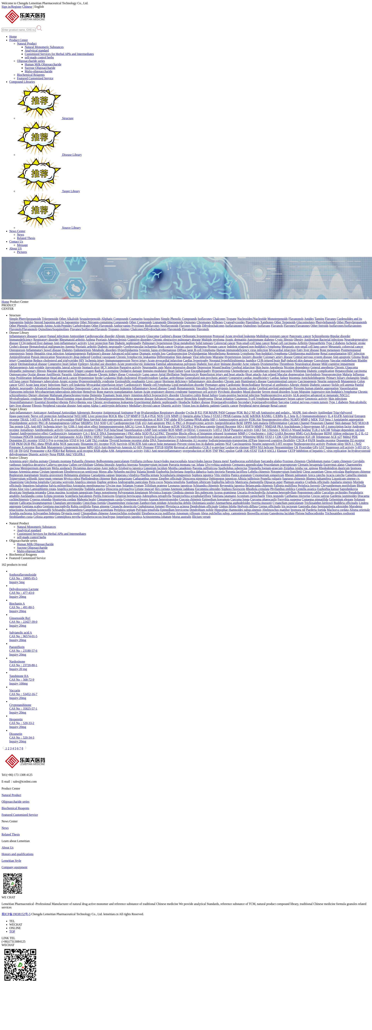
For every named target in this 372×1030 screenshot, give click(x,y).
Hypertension (233, 357)
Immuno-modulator (155, 370)
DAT (26, 450)
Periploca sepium (124, 509)
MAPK (296, 412)
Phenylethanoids (325, 322)
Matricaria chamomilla (249, 482)
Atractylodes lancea (200, 461)
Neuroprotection (331, 374)
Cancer (42, 336)
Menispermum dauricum (35, 468)
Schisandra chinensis (206, 485)
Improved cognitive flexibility (276, 440)
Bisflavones (152, 325)
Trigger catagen (84, 370)
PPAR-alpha (202, 419)
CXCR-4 (301, 440)
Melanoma (200, 346)
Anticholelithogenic (313, 377)
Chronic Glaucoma (346, 367)
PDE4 (56, 450)
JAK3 (257, 430)
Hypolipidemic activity (23, 423)
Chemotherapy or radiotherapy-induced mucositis (261, 370)
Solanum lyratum (133, 485)
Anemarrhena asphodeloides (232, 502)
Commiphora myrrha (68, 516)
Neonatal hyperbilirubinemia (227, 360)
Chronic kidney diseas (111, 374)
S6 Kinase (164, 426)
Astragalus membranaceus (88, 485)
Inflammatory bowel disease (43, 350)
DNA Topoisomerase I (113, 433)
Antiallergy (27, 430)
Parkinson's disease (99, 353)
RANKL (267, 416)
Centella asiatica (306, 489)
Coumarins (136, 318)
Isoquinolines (152, 318)
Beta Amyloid (92, 419)
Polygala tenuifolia (147, 509)
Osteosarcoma (18, 374)
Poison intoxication (43, 357)
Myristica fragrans (160, 492)
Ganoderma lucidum (282, 513)
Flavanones (189, 329)
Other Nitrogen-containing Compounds (104, 322)
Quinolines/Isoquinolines (53, 329)
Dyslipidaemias (197, 353)
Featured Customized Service (35, 78)
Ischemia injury (95, 360)
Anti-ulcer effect (88, 426)
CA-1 (86, 433)
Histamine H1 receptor (95, 443)
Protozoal (218, 336)
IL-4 (330, 416)
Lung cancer (150, 374)
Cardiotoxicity (133, 384)
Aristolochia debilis (179, 502)
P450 (222, 412)
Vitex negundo (275, 496)
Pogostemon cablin (309, 492)
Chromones (204, 322)
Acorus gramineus (225, 492)
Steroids (196, 325)
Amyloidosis (313, 374)
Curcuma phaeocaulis (263, 499)
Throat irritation (224, 398)
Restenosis (233, 353)
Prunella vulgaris (271, 478)
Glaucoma (152, 336)
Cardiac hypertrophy (195, 360)
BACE (95, 433)
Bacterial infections (331, 339)
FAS (96, 423)
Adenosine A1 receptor (193, 440)
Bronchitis (190, 398)
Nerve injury (139, 360)
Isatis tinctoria (216, 471)
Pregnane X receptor (22, 447)
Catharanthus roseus (145, 478)
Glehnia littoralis (104, 464)
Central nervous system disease (312, 357)
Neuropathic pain (153, 367)
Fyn (50, 440)
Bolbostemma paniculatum (112, 461)
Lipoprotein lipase (74, 447)
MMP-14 (181, 430)
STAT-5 (43, 440)
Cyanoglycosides (234, 322)
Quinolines (250, 325)
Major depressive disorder (180, 367)
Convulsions (321, 360)
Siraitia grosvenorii (51, 475)
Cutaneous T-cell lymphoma (251, 398)
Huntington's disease (253, 381)
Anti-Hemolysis (111, 447)
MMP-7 (259, 426)
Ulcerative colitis (190, 395)
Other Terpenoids (285, 322)
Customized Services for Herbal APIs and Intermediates (59, 54)
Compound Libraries (22, 81)
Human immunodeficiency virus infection (242, 350)
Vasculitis (202, 388)
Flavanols (277, 325)
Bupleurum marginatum (24, 475)
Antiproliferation (19, 357)
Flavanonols (296, 318)
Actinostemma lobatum (156, 516)
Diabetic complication (320, 370)
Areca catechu (316, 475)
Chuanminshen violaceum (123, 502)
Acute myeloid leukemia (240, 336)
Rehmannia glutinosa (77, 475)
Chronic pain (232, 381)
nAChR (325, 430)
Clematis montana (60, 461)
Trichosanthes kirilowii (318, 502)
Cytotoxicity (134, 374)
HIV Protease (145, 447)
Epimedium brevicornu (174, 509)
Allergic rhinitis (299, 384)
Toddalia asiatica (94, 489)
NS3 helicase (266, 447)
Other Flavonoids (102, 325)
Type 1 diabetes (338, 402)
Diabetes (67, 350)
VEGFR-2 (186, 426)
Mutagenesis (348, 381)
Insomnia (295, 377)
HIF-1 (214, 419)
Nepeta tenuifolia (174, 482)
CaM (88, 440)
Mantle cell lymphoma (157, 384)
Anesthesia (276, 367)
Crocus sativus (320, 496)
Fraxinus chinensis (294, 461)
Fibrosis (37, 405)
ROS (171, 430)
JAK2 (270, 433)
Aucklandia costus (31, 496)
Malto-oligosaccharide (38, 71)
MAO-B (363, 423)
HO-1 (240, 426)
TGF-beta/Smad (113, 430)
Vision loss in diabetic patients (201, 405)
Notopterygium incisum (153, 464)
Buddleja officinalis (346, 502)
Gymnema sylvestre (135, 499)
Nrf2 (355, 423)
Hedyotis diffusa (247, 506)
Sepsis (29, 353)
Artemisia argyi (19, 461)
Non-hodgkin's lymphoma (271, 353)
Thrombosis (286, 364)
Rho (120, 416)
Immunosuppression (117, 360)
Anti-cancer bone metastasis (159, 443)
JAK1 (147, 450)
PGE (153, 416)
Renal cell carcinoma (284, 343)
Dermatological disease (32, 364)
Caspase (231, 412)
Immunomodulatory (314, 416)
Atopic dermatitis (236, 339)
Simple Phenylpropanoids (25, 318)
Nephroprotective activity (276, 395)
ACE (334, 436)
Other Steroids (320, 325)
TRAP (226, 430)
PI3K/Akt (255, 419)
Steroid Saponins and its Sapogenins (56, 322)
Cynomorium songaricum (268, 475)
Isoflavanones (233, 325)
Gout (187, 370)
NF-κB (255, 412)
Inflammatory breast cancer (287, 398)
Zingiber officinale (170, 478)
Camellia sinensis (356, 475)
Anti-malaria (260, 423)
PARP (79, 419)
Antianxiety (75, 433)
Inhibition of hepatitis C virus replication (321, 450)
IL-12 (364, 433)
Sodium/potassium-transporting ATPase (232, 440)
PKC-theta (37, 443)
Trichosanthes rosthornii (340, 513)
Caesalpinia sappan (103, 475)
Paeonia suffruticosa (205, 468)
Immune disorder (231, 364)
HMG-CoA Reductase (309, 433)
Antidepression (43, 436)
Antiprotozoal (111, 412)
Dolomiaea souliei (203, 502)
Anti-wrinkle (36, 367)
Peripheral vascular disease (59, 405)
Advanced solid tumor (125, 353)
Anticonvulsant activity (227, 436)
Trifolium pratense (155, 485)
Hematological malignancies (46, 346)
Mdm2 (347, 436)
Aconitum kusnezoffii (37, 509)
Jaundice (251, 360)
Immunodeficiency (21, 339)
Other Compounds (140, 322)
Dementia (96, 395)
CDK (278, 436)
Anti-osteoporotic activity (117, 419)
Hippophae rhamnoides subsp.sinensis (237, 509)
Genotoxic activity (316, 398)
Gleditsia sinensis (183, 492)
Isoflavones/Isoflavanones (345, 325)
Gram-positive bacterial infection (239, 395)
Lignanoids (160, 322)
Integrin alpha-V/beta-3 (197, 416)
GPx (315, 447)
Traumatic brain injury (116, 395)
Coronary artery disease (278, 357)
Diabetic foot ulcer (208, 364)
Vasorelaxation (348, 388)
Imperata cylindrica (128, 475)
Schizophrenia (321, 336)
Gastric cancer (229, 405)
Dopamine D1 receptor (23, 440)
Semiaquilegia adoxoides (332, 506)
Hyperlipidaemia (128, 350)
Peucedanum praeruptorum (280, 464)
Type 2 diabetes (335, 343)
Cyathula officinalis (317, 482)
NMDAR (270, 426)
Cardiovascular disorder (100, 336)
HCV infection (110, 367)
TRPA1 (88, 436)
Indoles (28, 322)
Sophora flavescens (233, 489)
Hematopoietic (186, 388)
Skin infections (337, 398)
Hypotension (86, 377)
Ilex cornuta (162, 489)
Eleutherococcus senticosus (81, 471)
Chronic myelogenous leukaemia (113, 402)
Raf (63, 450)
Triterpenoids (50, 318)
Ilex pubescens (204, 492)
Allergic (120, 336)
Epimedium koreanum (216, 499)
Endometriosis (82, 350)
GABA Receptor (285, 433)
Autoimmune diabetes (260, 339)
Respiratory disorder (46, 339)
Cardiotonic (233, 384)
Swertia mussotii (261, 502)
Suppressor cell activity (202, 391)
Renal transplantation (333, 353)
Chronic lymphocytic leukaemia (136, 357)
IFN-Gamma (186, 419)
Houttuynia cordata (64, 499)
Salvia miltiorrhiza (60, 485)
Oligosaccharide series (31, 61)
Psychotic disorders (230, 391)
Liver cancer (154, 381)
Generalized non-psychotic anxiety (206, 377)
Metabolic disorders (104, 350)
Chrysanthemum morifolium (338, 485)
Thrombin (172, 433)
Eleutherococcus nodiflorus (159, 513)
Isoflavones (205, 318)
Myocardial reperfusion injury (104, 384)
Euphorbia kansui (328, 489)
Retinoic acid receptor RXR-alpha (87, 450)
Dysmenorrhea (269, 364)
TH (21, 450)
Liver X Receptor (146, 426)
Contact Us (16, 241)
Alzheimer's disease (85, 374)
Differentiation (166, 357)
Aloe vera (23, 489)
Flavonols (203, 329)
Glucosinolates (305, 322)
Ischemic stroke (356, 343)
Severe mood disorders (276, 391)
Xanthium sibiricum (198, 482)
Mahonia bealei (86, 499)
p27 (339, 436)
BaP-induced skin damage (297, 360)
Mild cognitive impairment (338, 364)
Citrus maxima (56, 492)
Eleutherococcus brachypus (98, 516)
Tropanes (113, 329)
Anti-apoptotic (342, 357)
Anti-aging (83, 405)
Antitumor (127, 412)
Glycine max (114, 485)
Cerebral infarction (243, 367)
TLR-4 (145, 416)
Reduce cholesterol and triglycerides (55, 360)
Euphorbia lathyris (222, 482)
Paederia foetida (316, 509)
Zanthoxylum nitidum (153, 502)
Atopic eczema (68, 381)
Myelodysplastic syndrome (26, 398)
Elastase (282, 450)
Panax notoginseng (105, 492)
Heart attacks (253, 374)
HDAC (191, 430)
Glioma (356, 357)
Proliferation (24, 377)
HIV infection (356, 353)
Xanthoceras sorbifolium (245, 461)
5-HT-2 (217, 430)
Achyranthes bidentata (47, 513)
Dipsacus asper (273, 482)
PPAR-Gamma (232, 416)
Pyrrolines (137, 325)
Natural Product (27, 43)
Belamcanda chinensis (259, 485)
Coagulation (24, 360)
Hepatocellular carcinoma (351, 370)
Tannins (319, 318)
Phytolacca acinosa (177, 506)
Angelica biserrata (126, 464)
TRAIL (24, 419)
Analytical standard (37, 50)
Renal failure (210, 395)
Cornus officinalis (270, 506)
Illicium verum (201, 516)
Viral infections (202, 357)
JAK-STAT (250, 450)
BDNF (328, 433)
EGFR (338, 416)
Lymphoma (247, 353)
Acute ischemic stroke (242, 388)
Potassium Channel (322, 423)
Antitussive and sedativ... (276, 412)
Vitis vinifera (222, 475)
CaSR (239, 450)
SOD (103, 423)
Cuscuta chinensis (190, 499)
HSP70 (249, 426)
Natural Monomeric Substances (44, 47)
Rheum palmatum (296, 475)
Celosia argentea (43, 516)
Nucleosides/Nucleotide (252, 318)
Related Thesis (26, 238)
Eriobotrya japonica (130, 468)
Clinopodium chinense (95, 513)
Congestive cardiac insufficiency (249, 377)
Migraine (218, 357)
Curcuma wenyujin (62, 482)
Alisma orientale (359, 509)
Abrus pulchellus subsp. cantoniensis (223, 513)
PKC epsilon (226, 450)
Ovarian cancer (183, 346)
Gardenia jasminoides (343, 496)
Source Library (49, 227)
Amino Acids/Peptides (58, 325)
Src (65, 426)
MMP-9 (135, 416)
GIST (21, 384)
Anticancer (40, 412)
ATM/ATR (134, 443)
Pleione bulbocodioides (309, 513)
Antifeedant (311, 339)
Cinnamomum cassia (110, 499)
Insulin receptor (326, 440)
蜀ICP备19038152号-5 (16, 914)
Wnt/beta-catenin (204, 426)
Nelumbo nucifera (124, 471)
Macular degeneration (60, 370)
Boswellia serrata (258, 513)
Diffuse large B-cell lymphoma (196, 350)
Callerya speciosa (57, 464)
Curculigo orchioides (335, 492)
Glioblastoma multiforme (304, 353)
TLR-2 (316, 430)
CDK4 (99, 430)
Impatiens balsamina (35, 485)
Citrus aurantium (313, 471)
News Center (17, 231)
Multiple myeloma (212, 339)
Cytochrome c (257, 433)
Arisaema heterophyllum (281, 492)
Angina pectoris (136, 336)
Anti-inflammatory (21, 412)
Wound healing (221, 367)
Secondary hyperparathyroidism (258, 402)
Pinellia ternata (149, 475)
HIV (82, 360)
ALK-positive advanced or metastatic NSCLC (321, 395)
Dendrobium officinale (204, 506)
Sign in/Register (12, 6)
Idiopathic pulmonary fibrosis (27, 370)
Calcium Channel (299, 423)
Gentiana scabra (32, 506)
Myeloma (49, 398)
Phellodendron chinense (95, 478)
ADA (97, 447)
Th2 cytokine (100, 440)
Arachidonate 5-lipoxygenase (302, 426)
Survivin (122, 443)
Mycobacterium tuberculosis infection (58, 391)
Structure (45, 118)
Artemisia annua (29, 471)
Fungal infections (58, 336)
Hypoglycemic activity (200, 423)
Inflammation (41, 377)
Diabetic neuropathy (110, 346)
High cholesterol (127, 377)
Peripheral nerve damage (254, 405)
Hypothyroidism (148, 377)
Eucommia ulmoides (208, 489)
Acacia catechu (335, 475)
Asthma (90, 339)
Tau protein (16, 426)
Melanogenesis (18, 367)
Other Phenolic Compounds (26, 325)
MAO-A (286, 430)
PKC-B (43, 423)
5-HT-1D (360, 447)
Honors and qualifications (17, 854)
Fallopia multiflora (285, 485)
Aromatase (230, 433)
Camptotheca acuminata (98, 509)
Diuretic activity (171, 405)
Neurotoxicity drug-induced (73, 357)
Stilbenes (217, 322)
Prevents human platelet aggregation (316, 388)
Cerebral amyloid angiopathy (275, 388)
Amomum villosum (188, 513)
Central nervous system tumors (309, 402)
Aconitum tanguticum (79, 492)
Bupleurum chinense (357, 471)
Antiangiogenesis (75, 353)
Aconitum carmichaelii (251, 496)
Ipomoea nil (298, 509)
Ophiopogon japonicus (223, 478)
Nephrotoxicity (189, 374)
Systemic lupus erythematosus (157, 350)
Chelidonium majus (318, 461)
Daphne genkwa (107, 482)
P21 (200, 412)
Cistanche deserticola (123, 506)
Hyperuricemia (221, 370)
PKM (19, 443)
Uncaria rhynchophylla (251, 492)
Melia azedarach (62, 468)
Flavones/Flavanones (297, 325)
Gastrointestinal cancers (282, 381)
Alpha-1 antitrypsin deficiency (109, 405)
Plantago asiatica (293, 482)
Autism (137, 391)
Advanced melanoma (47, 388)
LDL (27, 426)
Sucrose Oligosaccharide (40, 67)
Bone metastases (330, 350)
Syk (81, 440)
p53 (144, 423)
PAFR (311, 440)
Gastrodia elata (307, 506)
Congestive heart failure (62, 364)
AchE (245, 416)
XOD (145, 433)
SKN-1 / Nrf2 (353, 443)
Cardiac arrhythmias (171, 377)
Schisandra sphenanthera (67, 509)
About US (15, 248)
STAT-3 (217, 416)
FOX (113, 443)
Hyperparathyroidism (224, 402)
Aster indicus (109, 468)
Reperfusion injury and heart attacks (222, 374)
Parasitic (67, 374)
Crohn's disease (18, 346)
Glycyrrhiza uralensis (218, 464)
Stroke (99, 377)
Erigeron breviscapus (128, 496)
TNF (215, 450)
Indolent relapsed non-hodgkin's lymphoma (254, 346)
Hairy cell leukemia (73, 384)
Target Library (48, 191)
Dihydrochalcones (213, 325)
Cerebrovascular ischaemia (140, 346)
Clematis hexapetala (310, 464)
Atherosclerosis (117, 339)
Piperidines (253, 322)
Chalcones (219, 318)
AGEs (79, 436)
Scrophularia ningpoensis (175, 475)
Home (13, 36)
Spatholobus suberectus (232, 468)
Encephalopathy (201, 370)
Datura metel (221, 461)
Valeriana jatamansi (224, 496)
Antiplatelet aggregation (349, 419)
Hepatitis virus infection (49, 353)
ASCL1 (271, 450)
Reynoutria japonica (232, 485)
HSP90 (168, 447)
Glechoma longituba (37, 482)
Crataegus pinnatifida (315, 499)
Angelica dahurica (195, 471)
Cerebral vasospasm (103, 357)
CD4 (285, 436)
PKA (280, 426)
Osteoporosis (17, 350)
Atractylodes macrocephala (170, 461)
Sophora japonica (202, 475)
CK (296, 447)
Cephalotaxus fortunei (151, 506)
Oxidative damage (130, 370)
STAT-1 (269, 436)
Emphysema (205, 398)
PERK (61, 454)
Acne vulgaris (251, 364)
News (20, 234)
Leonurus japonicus (180, 485)
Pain (111, 343)
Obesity (299, 339)
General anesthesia (322, 367)
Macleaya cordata (338, 509)
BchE (239, 423)
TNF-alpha (170, 419)
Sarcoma (283, 402)
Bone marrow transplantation (115, 391)
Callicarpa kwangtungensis (35, 502)
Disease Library (49, 154)
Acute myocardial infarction (164, 360)
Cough (172, 388)
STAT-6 (74, 440)
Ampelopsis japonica (129, 516)
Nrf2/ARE (80, 416)
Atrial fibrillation (169, 374)
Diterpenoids (175, 322)
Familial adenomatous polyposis (176, 364)
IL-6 (54, 419)
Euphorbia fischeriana (169, 471)
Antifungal (54, 412)
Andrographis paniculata (133, 482)
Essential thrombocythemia (51, 402)
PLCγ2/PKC (157, 433)
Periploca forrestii (309, 485)
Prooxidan (67, 388)
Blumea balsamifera (318, 478)
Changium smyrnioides (67, 502)
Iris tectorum (289, 506)
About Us (8, 847)
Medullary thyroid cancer (145, 405)
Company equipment (14, 867)
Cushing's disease (171, 336)
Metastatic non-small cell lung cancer (305, 346)
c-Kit (48, 450)
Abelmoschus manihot (276, 509)
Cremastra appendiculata (247, 464)
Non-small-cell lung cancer (253, 343)
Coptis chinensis (341, 461)
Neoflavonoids (169, 325)
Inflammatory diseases (23, 336)
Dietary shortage (38, 395)
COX (167, 416)
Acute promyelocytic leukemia (136, 364)
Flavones (184, 325)
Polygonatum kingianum (133, 492)
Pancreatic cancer (300, 336)
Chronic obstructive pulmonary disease (176, 339)
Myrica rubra (72, 478)
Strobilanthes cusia (21, 516)
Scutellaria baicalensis (78, 496)
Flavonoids (174, 329)
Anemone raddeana (182, 489)
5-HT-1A (35, 419)
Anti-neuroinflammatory (166, 450)
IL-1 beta (289, 416)
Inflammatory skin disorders (206, 381)
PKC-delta (134, 433)
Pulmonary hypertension (157, 343)
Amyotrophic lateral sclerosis (63, 367)
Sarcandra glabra (271, 461)
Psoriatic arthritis (86, 346)
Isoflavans (264, 325)
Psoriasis (101, 339)
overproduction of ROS (148, 419)
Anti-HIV (37, 426)
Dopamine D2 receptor (350, 440)
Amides (309, 318)
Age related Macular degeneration (283, 374)
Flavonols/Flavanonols (23, 329)
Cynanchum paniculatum (288, 502)
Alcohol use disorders (103, 364)
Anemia (70, 346)
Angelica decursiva (33, 464)
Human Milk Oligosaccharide (43, 64)
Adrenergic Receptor (89, 412)
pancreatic (73, 443)
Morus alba (105, 471)
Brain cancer (165, 346)
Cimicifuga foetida (94, 502)
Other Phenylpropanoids (352, 322)
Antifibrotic (53, 374)
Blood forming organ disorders (75, 398)
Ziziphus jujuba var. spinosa (300, 468)
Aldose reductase (343, 433)
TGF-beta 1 (326, 419)
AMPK (45, 419)
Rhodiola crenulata (257, 489)
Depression (204, 367)
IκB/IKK (255, 416)
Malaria (347, 374)
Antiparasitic (67, 436)
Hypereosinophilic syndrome (96, 381)
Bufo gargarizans (121, 478)
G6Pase (75, 423)
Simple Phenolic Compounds (179, 318)
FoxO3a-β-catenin (155, 436)
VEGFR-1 (78, 454)
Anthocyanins (122, 325)
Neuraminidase (284, 447)
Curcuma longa (239, 499)
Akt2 (68, 454)
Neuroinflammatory (21, 402)
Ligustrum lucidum (155, 468)
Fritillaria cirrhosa (141, 461)
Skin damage (184, 357)
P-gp (137, 412)
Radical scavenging (107, 370)
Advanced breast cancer (168, 398)
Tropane (231, 318)
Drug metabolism (184, 343)
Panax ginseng (101, 506)
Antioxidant (76, 336)
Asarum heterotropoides (163, 499)
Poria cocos (156, 482)
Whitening (299, 370)
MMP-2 (305, 419)
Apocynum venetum (50, 478)
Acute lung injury (36, 384)
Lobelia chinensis (259, 471)
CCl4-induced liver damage (36, 343)
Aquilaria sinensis (341, 482)
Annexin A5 (128, 447)
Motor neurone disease (139, 398)
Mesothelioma (217, 353)
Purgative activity (130, 367)
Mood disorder (252, 391)
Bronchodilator (251, 384)
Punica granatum (241, 475)
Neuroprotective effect (275, 419)
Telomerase (323, 436)
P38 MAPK (210, 412)
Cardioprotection (176, 353)
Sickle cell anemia (342, 384)
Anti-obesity (309, 412)
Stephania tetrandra (34, 492)
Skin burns (262, 367)
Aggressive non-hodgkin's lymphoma (334, 391)
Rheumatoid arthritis (72, 339)
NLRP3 (295, 419)
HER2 (260, 436)
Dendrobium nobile (201, 509)
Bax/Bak (41, 447)
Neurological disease (308, 364)
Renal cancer (279, 405)
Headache (184, 402)
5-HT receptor (284, 443)
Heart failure (175, 370)
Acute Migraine (300, 391)
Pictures (22, 252)
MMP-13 (177, 416)
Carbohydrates (81, 325)
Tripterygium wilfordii (23, 478)
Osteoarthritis (317, 343)
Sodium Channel (113, 436)
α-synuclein (61, 440)
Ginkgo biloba (228, 506)
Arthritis (302, 343)
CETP (291, 450)
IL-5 (298, 416)
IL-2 (357, 433)
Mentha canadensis (180, 468)
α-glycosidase (65, 419)
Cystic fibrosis (284, 339)
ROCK (113, 416)
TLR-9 (262, 450)
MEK (314, 419)
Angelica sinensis (85, 482)
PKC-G (170, 423)
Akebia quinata (38, 461)
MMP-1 (243, 433)
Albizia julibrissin (249, 478)
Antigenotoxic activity (129, 450)
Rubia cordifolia (81, 506)
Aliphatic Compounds (114, 318)
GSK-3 (72, 426)
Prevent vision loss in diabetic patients (201, 443)
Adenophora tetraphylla (156, 496)
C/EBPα (278, 416)
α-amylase (218, 447)
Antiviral (348, 416)
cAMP (147, 430)
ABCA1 (129, 426)
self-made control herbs (39, 57)
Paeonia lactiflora (236, 471)
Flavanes (330, 318)
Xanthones (266, 322)
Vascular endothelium (343, 360)
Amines (125, 329)
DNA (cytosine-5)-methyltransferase (189, 436)
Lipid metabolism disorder (188, 384)
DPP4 (253, 447)
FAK (138, 423)
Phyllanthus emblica (282, 489)
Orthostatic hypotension (197, 336)
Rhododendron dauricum (334, 468)
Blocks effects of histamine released (201, 433)
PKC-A (180, 423)
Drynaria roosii (70, 513)
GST (322, 447)
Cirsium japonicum (51, 471)
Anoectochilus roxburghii (125, 513)
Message (22, 245)
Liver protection (98, 343)
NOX (63, 443)
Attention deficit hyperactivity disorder (155, 395)
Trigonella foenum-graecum (265, 468)
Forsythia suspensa (289, 499)
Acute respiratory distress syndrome (165, 391)
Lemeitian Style (11, 860)
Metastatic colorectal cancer (346, 346)
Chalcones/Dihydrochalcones (148, 329)
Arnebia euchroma (20, 513)
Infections (54, 384)
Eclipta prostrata (54, 496)
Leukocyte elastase (237, 447)
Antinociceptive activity (233, 419)
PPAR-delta (52, 443)
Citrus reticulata (334, 471)
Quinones (190, 322)
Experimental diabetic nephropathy (156, 402)
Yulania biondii (145, 471)
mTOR (175, 426)
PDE (355, 436)
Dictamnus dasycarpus (87, 468)
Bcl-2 (247, 412)
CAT (110, 423)
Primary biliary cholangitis (342, 377)
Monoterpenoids (277, 318)
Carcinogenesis (307, 381)
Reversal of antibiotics (275, 384)
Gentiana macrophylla (56, 506)
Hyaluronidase (150, 412)
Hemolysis (89, 391)
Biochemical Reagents (31, 74)
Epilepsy (83, 364)
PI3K (240, 412)
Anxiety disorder (252, 357)
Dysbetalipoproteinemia (110, 398)
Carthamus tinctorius (297, 496)
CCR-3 (206, 447)
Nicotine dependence (297, 367)
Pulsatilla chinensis (84, 461)
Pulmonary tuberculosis (44, 381)
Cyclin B (191, 412)
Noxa (52, 454)
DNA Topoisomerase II (164, 440)
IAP (55, 436)
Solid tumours (204, 343)
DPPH (248, 423)
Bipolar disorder (340, 336)
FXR (12, 443)
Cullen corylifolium (81, 464)
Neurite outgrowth (328, 381)
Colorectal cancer (224, 343)
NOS (160, 416)
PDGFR (28, 436)
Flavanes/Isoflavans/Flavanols (88, 329)
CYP (127, 416)
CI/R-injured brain (268, 360)
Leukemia (109, 377)
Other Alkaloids (69, 318)
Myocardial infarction (282, 350)
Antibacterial (65, 416)
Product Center (18, 40)
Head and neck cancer (63, 377)
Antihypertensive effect (33, 433)
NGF (228, 443)
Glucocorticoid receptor (79, 430)
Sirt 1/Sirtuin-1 (271, 430)
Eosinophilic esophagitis (130, 381)
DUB (27, 443)
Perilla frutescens (104, 496)
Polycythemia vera (80, 402)
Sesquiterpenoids (90, 318)
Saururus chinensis (293, 478)
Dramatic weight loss (152, 353)
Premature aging (215, 384)
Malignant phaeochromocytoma (69, 395)
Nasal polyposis (218, 388)
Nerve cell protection (44, 416)
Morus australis (181, 516)
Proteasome (37, 450)
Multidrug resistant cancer (272, 336)
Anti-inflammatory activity (70, 343)
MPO (90, 447)
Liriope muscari (144, 489)
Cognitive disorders (139, 339)
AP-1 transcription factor (336, 426)
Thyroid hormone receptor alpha (129, 440)
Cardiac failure (279, 377)
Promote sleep (335, 443)
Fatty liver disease (308, 350)
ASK (111, 450)
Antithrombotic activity (49, 430)
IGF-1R (310, 436)
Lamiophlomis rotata (43, 489)
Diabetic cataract (320, 384)
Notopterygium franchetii (286, 471)
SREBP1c (87, 423)
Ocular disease (37, 374)
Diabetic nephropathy (128, 343)
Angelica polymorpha (70, 489)
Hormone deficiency (175, 381)
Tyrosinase (16, 436)
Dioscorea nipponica (195, 478)
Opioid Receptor (226, 426)
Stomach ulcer (91, 367)
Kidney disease (200, 402)
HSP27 (98, 436)
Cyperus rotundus (41, 499)
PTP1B (159, 447)
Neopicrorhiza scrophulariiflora (191, 496)
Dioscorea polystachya (120, 489)
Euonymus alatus (334, 464)
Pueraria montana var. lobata (186, 464)
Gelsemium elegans (341, 499)
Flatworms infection (21, 391)
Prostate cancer (216, 346)
